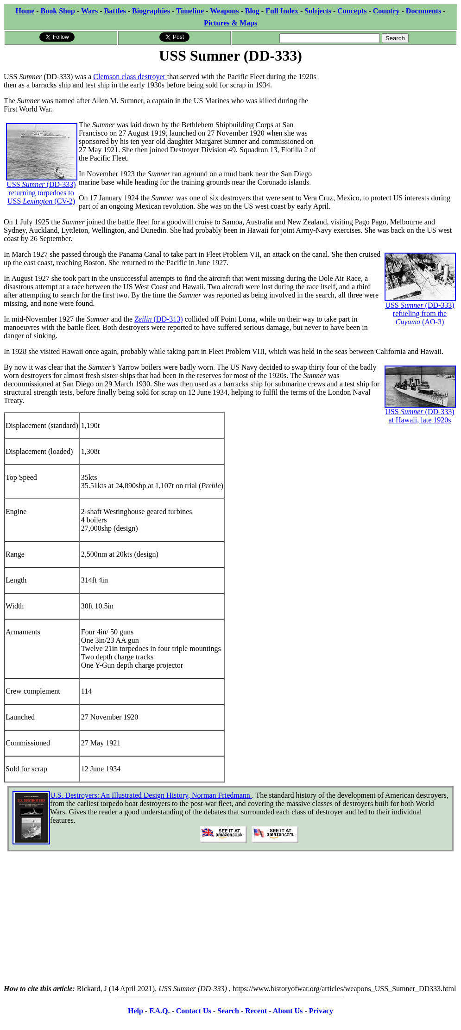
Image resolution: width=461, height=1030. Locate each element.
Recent (256, 1011)
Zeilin (143, 319)
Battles (115, 11)
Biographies (151, 11)
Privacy (321, 1011)
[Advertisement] (387, 123)
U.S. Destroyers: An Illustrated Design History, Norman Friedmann (151, 795)
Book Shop (58, 11)
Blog (252, 11)
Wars (89, 11)
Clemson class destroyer (130, 77)
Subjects (317, 11)
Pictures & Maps (230, 23)
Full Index (282, 11)
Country (386, 11)
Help (135, 1011)
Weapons (224, 11)
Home (24, 11)
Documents (423, 11)
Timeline (190, 11)
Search (228, 1011)
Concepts (351, 11)
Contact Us (193, 1011)
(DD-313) (168, 319)
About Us (288, 1011)
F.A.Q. (159, 1011)
